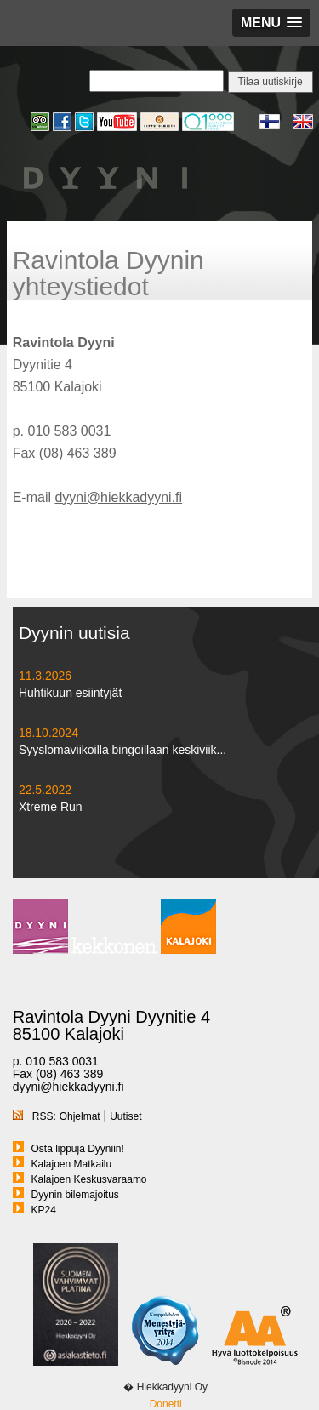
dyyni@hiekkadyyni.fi (118, 497)
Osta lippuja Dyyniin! (77, 1149)
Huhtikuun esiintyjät (70, 692)
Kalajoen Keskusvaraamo (88, 1179)
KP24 (43, 1210)
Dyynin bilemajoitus (74, 1195)
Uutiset (125, 1116)
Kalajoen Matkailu (71, 1164)
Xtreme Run (51, 806)
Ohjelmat (80, 1116)
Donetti (166, 1404)
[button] (271, 23)
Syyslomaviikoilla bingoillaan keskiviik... (122, 749)
